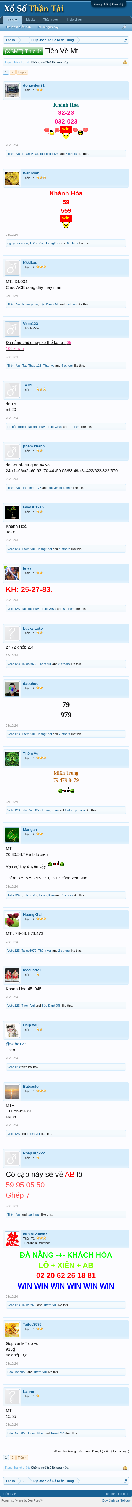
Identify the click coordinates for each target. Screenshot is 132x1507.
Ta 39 (27, 385)
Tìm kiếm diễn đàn (18, 27)
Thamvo (49, 365)
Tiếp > (22, 72)
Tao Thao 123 (48, 153)
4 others (64, 549)
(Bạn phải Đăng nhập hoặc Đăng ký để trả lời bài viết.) (91, 1451)
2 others (64, 664)
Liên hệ (109, 1493)
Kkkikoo (30, 262)
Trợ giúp (123, 1493)
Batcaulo (31, 1086)
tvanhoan (31, 173)
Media (30, 19)
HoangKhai (30, 153)
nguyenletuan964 (60, 487)
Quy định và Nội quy (116, 1500)
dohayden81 (34, 85)
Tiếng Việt (10, 1493)
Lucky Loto (33, 628)
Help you (31, 1025)
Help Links (74, 19)
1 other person (75, 810)
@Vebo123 (16, 1044)
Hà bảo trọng (16, 426)
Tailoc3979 (54, 426)
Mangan (30, 830)
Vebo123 (30, 324)
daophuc (30, 683)
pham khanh (34, 446)
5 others (71, 304)
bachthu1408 (37, 426)
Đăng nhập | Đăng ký (108, 4)
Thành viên (50, 19)
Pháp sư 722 (34, 1153)
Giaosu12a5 (33, 507)
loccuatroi (32, 970)
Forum (12, 20)
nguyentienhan (17, 243)
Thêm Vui (14, 153)
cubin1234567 (35, 1234)
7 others (74, 426)
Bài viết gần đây (47, 27)
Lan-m (28, 1391)
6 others (71, 153)
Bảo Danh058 (48, 304)
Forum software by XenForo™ (22, 1500)
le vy (27, 568)
